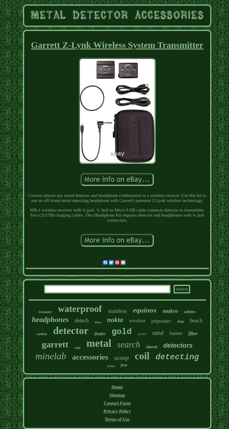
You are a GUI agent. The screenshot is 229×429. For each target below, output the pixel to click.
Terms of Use (117, 419)
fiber (193, 333)
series (111, 366)
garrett (55, 344)
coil (142, 356)
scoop (121, 357)
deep (180, 321)
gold (121, 331)
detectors (178, 345)
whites (190, 311)
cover (142, 334)
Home (117, 387)
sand (157, 332)
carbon (42, 334)
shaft (77, 347)
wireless (137, 321)
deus (98, 322)
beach (196, 321)
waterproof (80, 309)
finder (100, 333)
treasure (45, 312)
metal (99, 343)
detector (71, 330)
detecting (177, 357)
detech (82, 321)
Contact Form (117, 403)
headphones (50, 319)
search (128, 344)
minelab (50, 356)
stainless (117, 311)
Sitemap (117, 395)
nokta (115, 320)
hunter (175, 333)
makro (170, 311)
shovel (151, 347)
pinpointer (161, 321)
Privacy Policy (117, 411)
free (124, 365)
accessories (90, 357)
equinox (145, 310)
